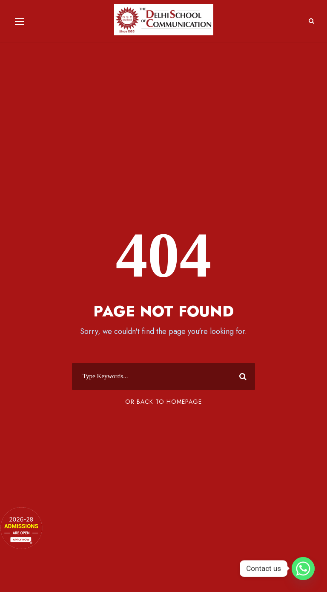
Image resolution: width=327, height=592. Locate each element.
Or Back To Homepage (163, 401)
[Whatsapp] (303, 568)
